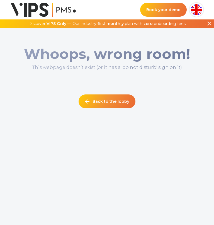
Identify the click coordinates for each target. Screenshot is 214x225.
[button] (196, 10)
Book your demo (163, 9)
